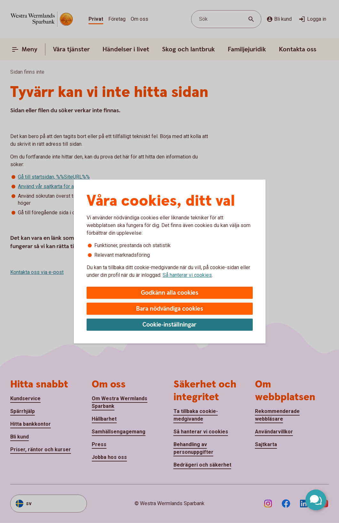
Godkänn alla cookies (169, 293)
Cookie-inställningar (169, 325)
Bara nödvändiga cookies (169, 309)
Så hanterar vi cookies (187, 275)
